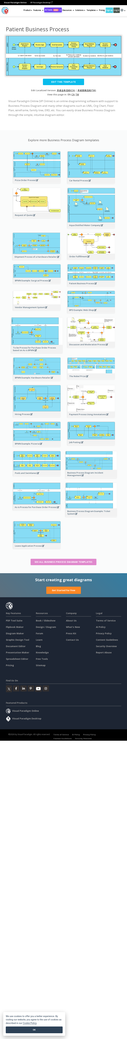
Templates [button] (92, 10)
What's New (73, 626)
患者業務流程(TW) (87, 90)
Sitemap (40, 665)
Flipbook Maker (15, 626)
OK (34, 1030)
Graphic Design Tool (17, 639)
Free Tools (42, 658)
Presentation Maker (17, 652)
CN (73, 94)
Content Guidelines (107, 639)
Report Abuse (104, 652)
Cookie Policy (30, 1023)
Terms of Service (106, 620)
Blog (38, 646)
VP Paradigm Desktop (41, 2)
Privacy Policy (104, 633)
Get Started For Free (63, 590)
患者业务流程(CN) (66, 90)
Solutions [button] (80, 10)
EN (69, 94)
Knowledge (42, 652)
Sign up (109, 10)
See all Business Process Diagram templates (63, 561)
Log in (116, 10)
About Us (71, 620)
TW (77, 94)
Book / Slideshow (45, 620)
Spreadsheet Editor (17, 658)
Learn (39, 639)
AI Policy (101, 626)
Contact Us (72, 639)
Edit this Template (63, 81)
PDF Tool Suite (14, 620)
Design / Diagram (46, 626)
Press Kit (71, 633)
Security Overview (106, 646)
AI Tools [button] (53, 9)
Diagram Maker (15, 633)
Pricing (102, 10)
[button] (38, 10)
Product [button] (28, 10)
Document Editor (15, 646)
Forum (39, 633)
